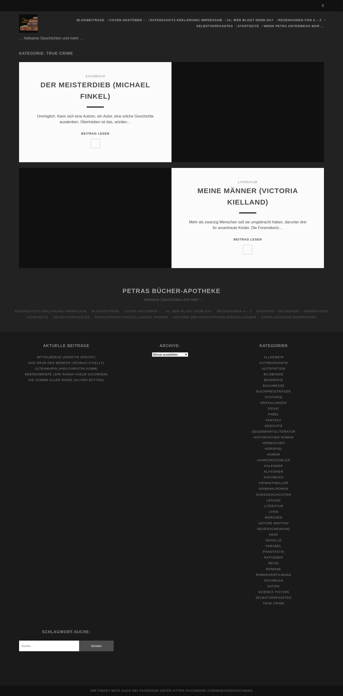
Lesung (274, 500)
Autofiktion (273, 368)
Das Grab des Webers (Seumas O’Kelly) (66, 363)
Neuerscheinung (273, 529)
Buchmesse (274, 385)
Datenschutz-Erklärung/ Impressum (186, 20)
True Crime (273, 603)
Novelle (274, 540)
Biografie (273, 380)
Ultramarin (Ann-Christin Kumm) (66, 368)
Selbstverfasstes (214, 26)
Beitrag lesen (95, 133)
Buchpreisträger (273, 391)
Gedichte (274, 426)
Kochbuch (273, 477)
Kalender (273, 466)
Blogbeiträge (91, 20)
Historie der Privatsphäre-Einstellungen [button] (214, 317)
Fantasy (274, 420)
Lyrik (274, 512)
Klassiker (273, 471)
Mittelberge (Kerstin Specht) (66, 357)
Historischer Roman (273, 437)
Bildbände (273, 374)
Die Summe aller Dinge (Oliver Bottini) (66, 380)
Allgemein (274, 357)
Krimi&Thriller (273, 483)
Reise (273, 563)
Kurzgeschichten (273, 494)
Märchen (273, 517)
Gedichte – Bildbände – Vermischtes (292, 311)
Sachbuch (95, 76)
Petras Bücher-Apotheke (171, 290)
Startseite (248, 26)
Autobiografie (273, 363)
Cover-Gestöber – (127, 20)
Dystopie (273, 397)
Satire (273, 586)
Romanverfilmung (273, 575)
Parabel (274, 546)
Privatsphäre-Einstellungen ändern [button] (131, 317)
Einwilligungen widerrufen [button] (288, 317)
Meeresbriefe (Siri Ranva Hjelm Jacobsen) (66, 374)
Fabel (273, 414)
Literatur (247, 182)
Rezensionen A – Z (234, 311)
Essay (273, 408)
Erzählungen (274, 403)
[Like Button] (95, 143)
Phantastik (273, 552)
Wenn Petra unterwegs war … (294, 26)
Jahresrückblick (273, 460)
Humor (273, 454)
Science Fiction (273, 592)
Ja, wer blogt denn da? (250, 20)
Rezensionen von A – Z (300, 20)
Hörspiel (273, 449)
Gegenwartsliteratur (274, 431)
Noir (273, 534)
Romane (273, 569)
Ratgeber (273, 557)
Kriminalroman (273, 488)
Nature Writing (273, 523)
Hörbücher (273, 443)
